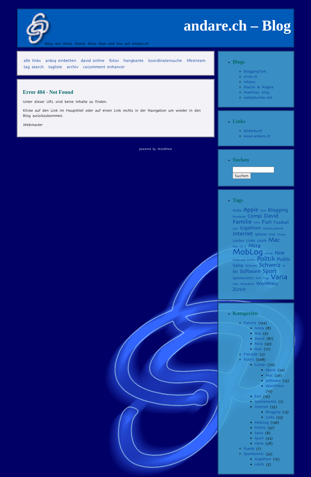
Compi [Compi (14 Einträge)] (254, 216)
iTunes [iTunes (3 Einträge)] (281, 234)
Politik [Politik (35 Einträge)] (266, 258)
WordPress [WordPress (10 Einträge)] (267, 283)
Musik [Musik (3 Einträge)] (269, 253)
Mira (259, 344)
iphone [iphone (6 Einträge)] (261, 234)
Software (273, 381)
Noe (258, 349)
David (260, 338)
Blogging (273, 412)
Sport (259, 438)
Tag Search (34, 67)
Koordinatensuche (165, 60)
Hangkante (133, 60)
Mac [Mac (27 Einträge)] (274, 239)
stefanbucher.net (258, 97)
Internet (261, 407)
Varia (259, 443)
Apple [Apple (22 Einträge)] (250, 209)
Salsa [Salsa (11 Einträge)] (238, 265)
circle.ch (250, 77)
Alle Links (32, 60)
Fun (258, 396)
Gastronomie (265, 401)
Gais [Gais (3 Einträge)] (235, 228)
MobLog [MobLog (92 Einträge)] (248, 251)
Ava (258, 333)
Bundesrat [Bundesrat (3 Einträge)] (239, 216)
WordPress (275, 386)
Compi (260, 365)
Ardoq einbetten (60, 60)
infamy (249, 82)
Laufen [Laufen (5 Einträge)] (238, 240)
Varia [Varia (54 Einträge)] (279, 277)
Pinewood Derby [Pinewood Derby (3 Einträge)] (244, 259)
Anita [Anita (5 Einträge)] (237, 210)
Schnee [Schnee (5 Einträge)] (251, 266)
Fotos (114, 60)
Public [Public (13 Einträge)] (283, 259)
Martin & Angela (258, 87)
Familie (250, 323)
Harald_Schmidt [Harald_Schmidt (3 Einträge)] (273, 228)
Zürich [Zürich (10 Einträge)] (239, 289)
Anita (259, 328)
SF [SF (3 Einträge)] (283, 265)
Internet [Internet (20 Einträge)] (243, 234)
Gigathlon (263, 459)
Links (270, 417)
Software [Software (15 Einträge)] (250, 271)
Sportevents (254, 454)
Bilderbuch (253, 131)
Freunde (251, 354)
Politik (260, 428)
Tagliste (55, 67)
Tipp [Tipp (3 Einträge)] (266, 278)
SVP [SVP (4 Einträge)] (258, 278)
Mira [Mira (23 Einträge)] (254, 245)
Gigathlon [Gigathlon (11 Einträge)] (250, 228)
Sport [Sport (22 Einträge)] (270, 271)
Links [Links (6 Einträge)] (250, 240)
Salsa (259, 433)
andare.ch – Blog (237, 25)
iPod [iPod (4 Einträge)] (272, 234)
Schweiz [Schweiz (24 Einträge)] (269, 265)
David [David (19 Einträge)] (271, 216)
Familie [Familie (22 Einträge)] (242, 221)
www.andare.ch (257, 136)
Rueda (249, 448)
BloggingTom (255, 71)
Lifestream (196, 60)
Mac (269, 375)
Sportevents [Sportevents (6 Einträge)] (243, 278)
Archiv (72, 67)
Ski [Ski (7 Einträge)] (235, 271)
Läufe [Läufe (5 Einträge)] (261, 240)
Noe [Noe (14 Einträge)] (279, 253)
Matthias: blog (256, 92)
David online (92, 60)
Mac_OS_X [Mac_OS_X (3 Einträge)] (239, 246)
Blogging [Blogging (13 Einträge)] (278, 210)
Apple (271, 370)
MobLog (262, 422)
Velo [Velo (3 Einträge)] (235, 284)
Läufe (259, 464)
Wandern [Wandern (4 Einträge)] (247, 284)
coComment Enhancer (104, 67)
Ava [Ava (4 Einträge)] (263, 210)
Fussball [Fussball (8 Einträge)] (281, 222)
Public (249, 359)
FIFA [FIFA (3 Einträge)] (257, 222)
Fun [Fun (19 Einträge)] (267, 222)
